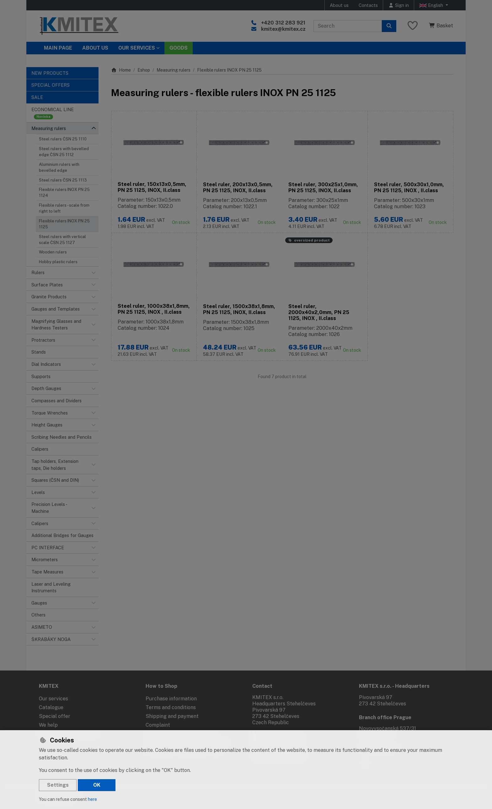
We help (48, 725)
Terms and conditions (171, 707)
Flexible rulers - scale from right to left (64, 208)
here (92, 799)
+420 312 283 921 (283, 23)
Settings (58, 785)
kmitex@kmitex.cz (283, 29)
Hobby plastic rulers (58, 261)
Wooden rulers (53, 252)
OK (96, 785)
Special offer (54, 716)
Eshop (143, 70)
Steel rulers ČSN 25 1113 (63, 180)
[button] (93, 128)
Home (121, 70)
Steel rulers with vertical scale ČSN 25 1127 (62, 239)
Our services (53, 699)
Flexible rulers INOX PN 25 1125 (64, 224)
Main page (58, 48)
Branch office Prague (385, 717)
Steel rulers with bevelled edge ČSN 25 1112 (64, 151)
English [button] (431, 5)
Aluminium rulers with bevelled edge (59, 167)
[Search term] (347, 26)
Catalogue (51, 707)
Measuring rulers (173, 70)
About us (339, 5)
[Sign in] (398, 5)
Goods (178, 48)
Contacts (368, 5)
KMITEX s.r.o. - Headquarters (394, 686)
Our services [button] (136, 48)
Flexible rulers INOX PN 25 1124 (64, 192)
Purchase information (171, 699)
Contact (262, 686)
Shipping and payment (172, 716)
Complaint (158, 725)
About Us (95, 48)
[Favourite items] (412, 26)
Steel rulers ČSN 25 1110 (63, 139)
